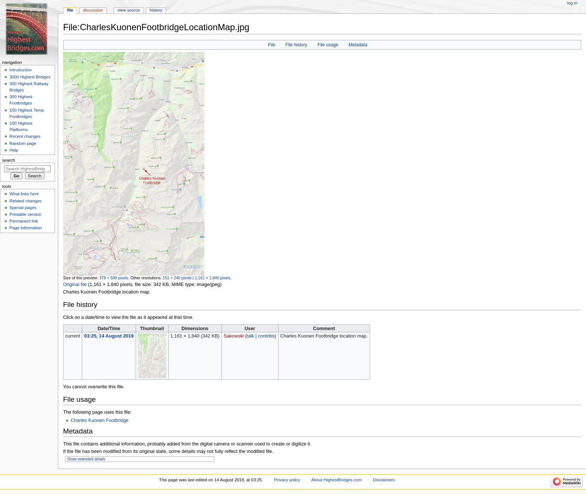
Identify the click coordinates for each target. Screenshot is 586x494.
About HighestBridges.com (336, 480)
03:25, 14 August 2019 (108, 336)
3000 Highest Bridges (29, 77)
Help (13, 150)
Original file (75, 284)
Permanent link (23, 221)
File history (296, 44)
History (156, 10)
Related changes (25, 201)
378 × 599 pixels (113, 278)
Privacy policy (287, 480)
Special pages (22, 207)
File (271, 44)
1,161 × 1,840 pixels (212, 278)
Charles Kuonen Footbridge (100, 420)
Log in (572, 3)
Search (8, 160)
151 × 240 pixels (177, 278)
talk (250, 336)
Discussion (93, 10)
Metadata (358, 44)
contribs (266, 336)
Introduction (20, 70)
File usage (328, 44)
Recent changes (24, 136)
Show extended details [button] (86, 459)
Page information (25, 228)
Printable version (25, 214)
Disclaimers (384, 480)
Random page (22, 143)
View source (128, 10)
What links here (24, 194)
